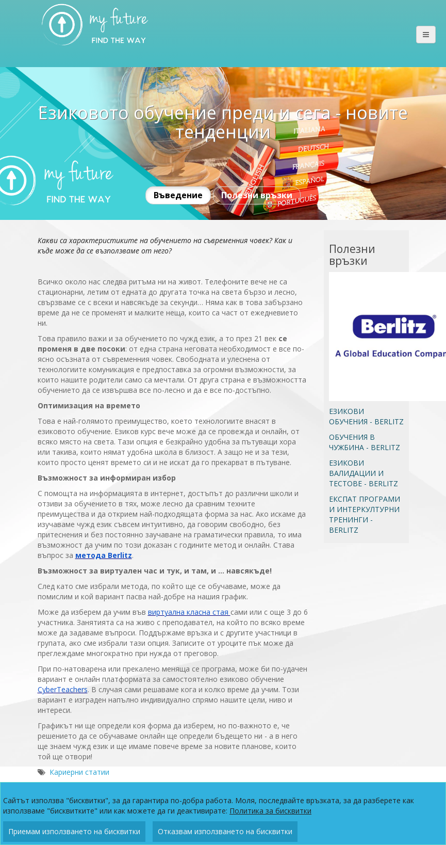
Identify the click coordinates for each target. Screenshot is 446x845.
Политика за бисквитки (270, 811)
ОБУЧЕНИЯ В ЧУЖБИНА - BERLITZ (364, 442)
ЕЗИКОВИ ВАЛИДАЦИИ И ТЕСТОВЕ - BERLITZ (363, 473)
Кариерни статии (79, 772)
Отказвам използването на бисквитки (225, 831)
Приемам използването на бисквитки (74, 831)
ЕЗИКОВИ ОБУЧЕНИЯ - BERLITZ (366, 416)
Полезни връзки (256, 195)
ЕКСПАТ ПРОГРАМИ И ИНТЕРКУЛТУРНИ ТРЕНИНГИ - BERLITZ (364, 514)
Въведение (178, 195)
